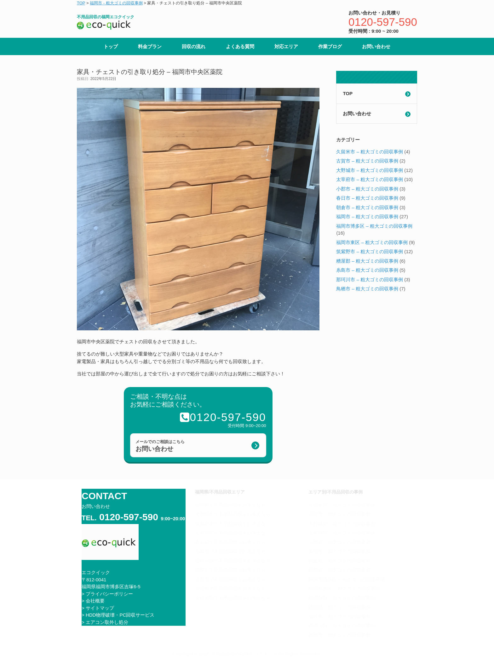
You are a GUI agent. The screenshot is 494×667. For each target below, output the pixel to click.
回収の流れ (193, 46)
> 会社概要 (93, 600)
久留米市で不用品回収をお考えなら (233, 598)
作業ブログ (330, 46)
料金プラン (150, 46)
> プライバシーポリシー (107, 593)
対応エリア (286, 46)
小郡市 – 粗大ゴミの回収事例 (367, 188)
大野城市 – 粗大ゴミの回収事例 (369, 170)
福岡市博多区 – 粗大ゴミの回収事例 (374, 226)
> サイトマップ (98, 608)
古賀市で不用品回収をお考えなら (230, 579)
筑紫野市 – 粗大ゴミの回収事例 (369, 251)
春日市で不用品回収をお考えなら (230, 542)
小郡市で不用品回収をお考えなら (230, 588)
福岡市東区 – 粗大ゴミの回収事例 (372, 242)
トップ (111, 46)
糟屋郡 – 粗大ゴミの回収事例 (367, 261)
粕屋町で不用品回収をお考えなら (230, 570)
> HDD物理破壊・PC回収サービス (118, 615)
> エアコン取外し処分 (105, 622)
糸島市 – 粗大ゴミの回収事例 (367, 270)
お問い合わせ (376, 46)
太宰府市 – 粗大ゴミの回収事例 (369, 179)
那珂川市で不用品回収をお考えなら (233, 560)
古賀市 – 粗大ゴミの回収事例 (367, 160)
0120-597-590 (382, 22)
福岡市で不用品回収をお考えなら (230, 505)
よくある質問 (240, 46)
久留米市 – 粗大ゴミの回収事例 (369, 151)
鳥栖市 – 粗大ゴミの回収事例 (367, 288)
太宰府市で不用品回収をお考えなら (233, 532)
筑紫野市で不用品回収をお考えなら (233, 523)
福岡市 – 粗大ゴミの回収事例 (367, 216)
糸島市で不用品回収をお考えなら (230, 551)
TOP (348, 93)
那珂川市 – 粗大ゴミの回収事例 (369, 279)
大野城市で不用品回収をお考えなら (233, 514)
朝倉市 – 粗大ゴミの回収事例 (367, 207)
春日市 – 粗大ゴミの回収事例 (367, 198)
